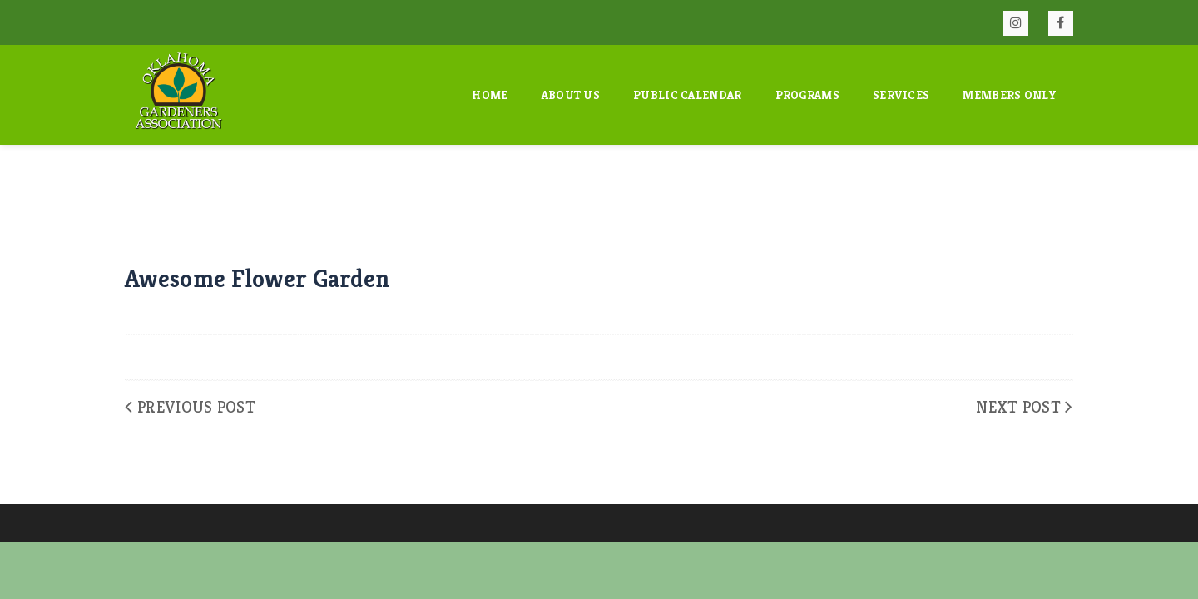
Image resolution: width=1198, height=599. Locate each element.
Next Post (1018, 407)
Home (489, 94)
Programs (807, 94)
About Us (571, 94)
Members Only (1010, 94)
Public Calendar (687, 94)
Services (901, 94)
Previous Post (196, 407)
